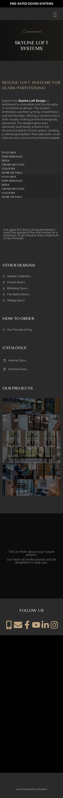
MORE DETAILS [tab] (12, 172)
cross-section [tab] (13, 164)
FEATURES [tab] (9, 152)
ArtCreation (41, 789)
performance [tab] (12, 156)
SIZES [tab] (5, 160)
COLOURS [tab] (8, 168)
